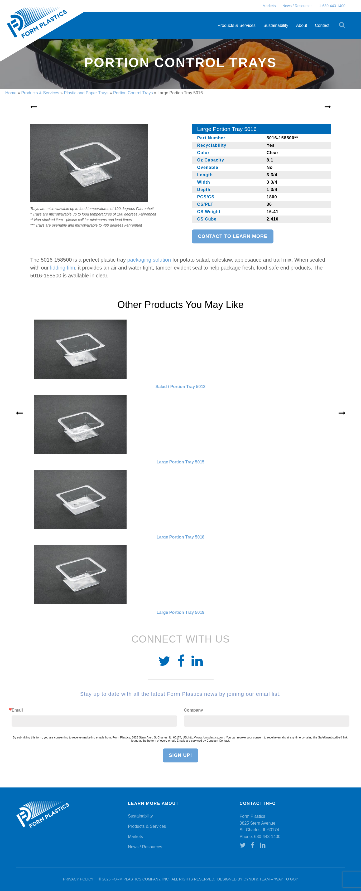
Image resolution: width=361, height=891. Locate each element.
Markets (269, 6)
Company (193, 710)
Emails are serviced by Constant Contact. (203, 740)
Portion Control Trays (133, 93)
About (301, 25)
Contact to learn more (232, 236)
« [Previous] (19, 413)
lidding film (62, 268)
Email (17, 710)
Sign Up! (180, 755)
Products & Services (237, 25)
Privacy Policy (78, 879)
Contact (322, 25)
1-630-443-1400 (332, 6)
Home (11, 93)
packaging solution (149, 260)
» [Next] (342, 413)
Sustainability (275, 25)
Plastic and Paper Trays (86, 93)
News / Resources (297, 6)
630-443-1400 (267, 836)
